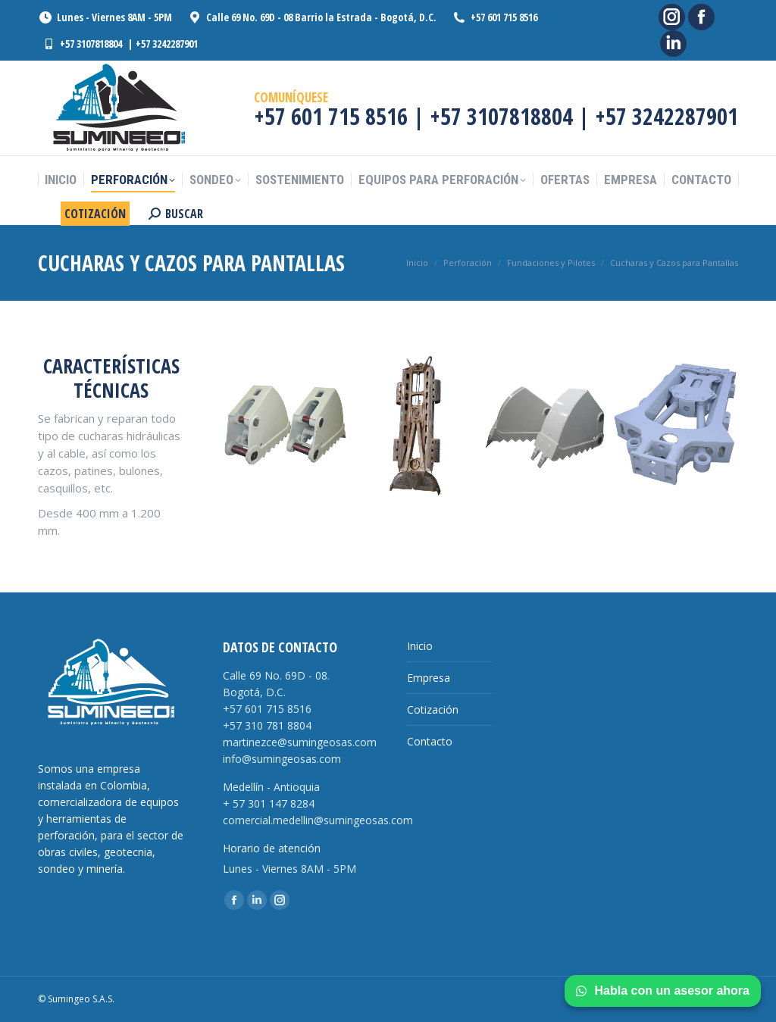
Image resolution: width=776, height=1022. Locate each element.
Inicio (420, 646)
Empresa (428, 677)
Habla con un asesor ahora (662, 990)
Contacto (429, 741)
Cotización (432, 709)
